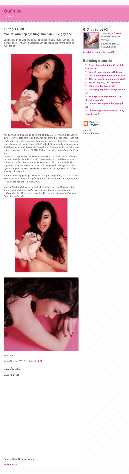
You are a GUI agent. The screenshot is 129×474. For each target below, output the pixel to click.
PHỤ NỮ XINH (114, 33)
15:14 (39, 361)
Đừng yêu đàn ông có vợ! (102, 86)
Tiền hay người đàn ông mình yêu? (107, 79)
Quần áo (13, 10)
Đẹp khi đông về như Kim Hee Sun (107, 75)
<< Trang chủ (10, 464)
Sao (12, 355)
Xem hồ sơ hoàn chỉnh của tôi (98, 52)
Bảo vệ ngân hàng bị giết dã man (106, 72)
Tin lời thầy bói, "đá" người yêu (105, 82)
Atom (31, 459)
